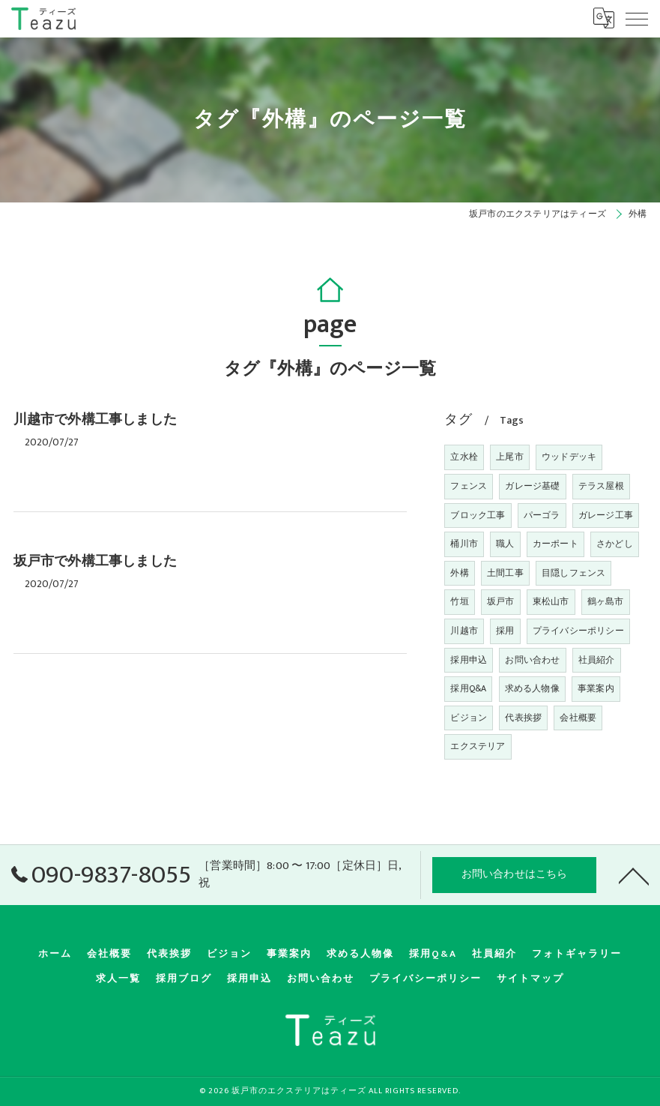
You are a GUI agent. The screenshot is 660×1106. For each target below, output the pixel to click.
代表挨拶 (523, 717)
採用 (505, 630)
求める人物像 (532, 688)
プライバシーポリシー (578, 630)
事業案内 (596, 688)
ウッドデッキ (569, 456)
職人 (505, 543)
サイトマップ (530, 978)
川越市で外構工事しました (95, 420)
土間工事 (505, 572)
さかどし (614, 543)
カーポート (555, 543)
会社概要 (578, 717)
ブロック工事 (477, 515)
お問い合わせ (532, 659)
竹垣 (459, 601)
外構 (459, 572)
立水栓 (464, 456)
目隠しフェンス (573, 572)
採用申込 (468, 659)
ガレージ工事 (605, 515)
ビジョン (468, 717)
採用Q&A (468, 688)
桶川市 (464, 543)
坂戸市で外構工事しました (95, 561)
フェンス (468, 485)
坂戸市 (501, 601)
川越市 (464, 630)
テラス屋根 (601, 485)
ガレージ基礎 (532, 485)
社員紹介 (596, 659)
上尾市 (510, 456)
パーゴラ (542, 515)
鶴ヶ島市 (605, 601)
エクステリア (477, 746)
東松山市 (551, 601)
